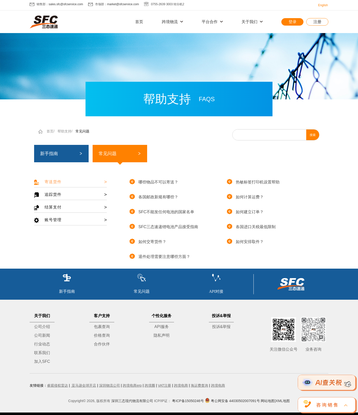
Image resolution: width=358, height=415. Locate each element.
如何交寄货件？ (147, 241)
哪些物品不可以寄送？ (153, 181)
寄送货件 (70, 182)
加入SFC (42, 361)
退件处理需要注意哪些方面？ (159, 256)
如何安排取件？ (245, 241)
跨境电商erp (132, 385)
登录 (293, 22)
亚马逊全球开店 (83, 385)
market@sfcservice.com (123, 4)
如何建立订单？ (245, 211)
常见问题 (82, 131)
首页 (139, 22)
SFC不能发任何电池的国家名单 (161, 211)
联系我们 (42, 353)
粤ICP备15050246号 (188, 401)
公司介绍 (42, 327)
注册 (317, 22)
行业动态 (42, 344)
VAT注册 (164, 385)
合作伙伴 (102, 344)
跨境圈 (150, 385)
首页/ (51, 131)
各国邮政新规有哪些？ (153, 196)
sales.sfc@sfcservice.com (66, 4)
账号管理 (70, 220)
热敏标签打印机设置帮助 (253, 181)
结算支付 (70, 207)
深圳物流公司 (109, 385)
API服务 (161, 327)
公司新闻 (42, 335)
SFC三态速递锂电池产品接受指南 (163, 226)
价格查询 (102, 335)
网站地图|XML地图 (275, 401)
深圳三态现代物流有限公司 (132, 401)
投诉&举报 (221, 327)
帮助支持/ (65, 131)
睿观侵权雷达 (57, 385)
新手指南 (49, 153)
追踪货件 (70, 194)
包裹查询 (102, 327)
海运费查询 (199, 385)
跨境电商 (181, 385)
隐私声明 (162, 335)
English (323, 5)
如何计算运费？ (245, 196)
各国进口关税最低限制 (251, 226)
